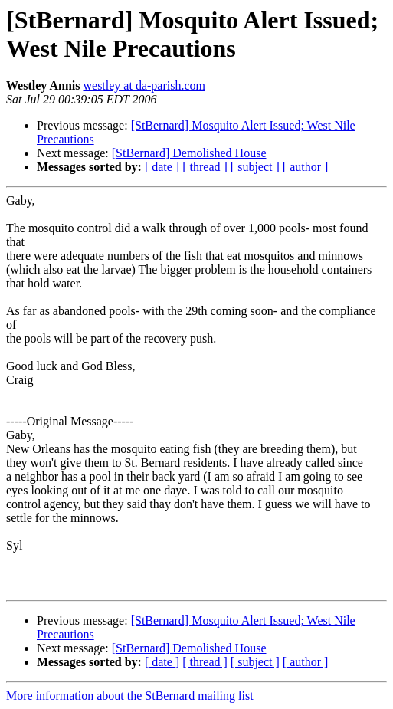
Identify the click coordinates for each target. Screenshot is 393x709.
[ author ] (306, 166)
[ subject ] (255, 166)
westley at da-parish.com (144, 85)
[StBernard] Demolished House (189, 152)
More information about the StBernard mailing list (130, 695)
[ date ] (162, 166)
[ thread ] (205, 166)
